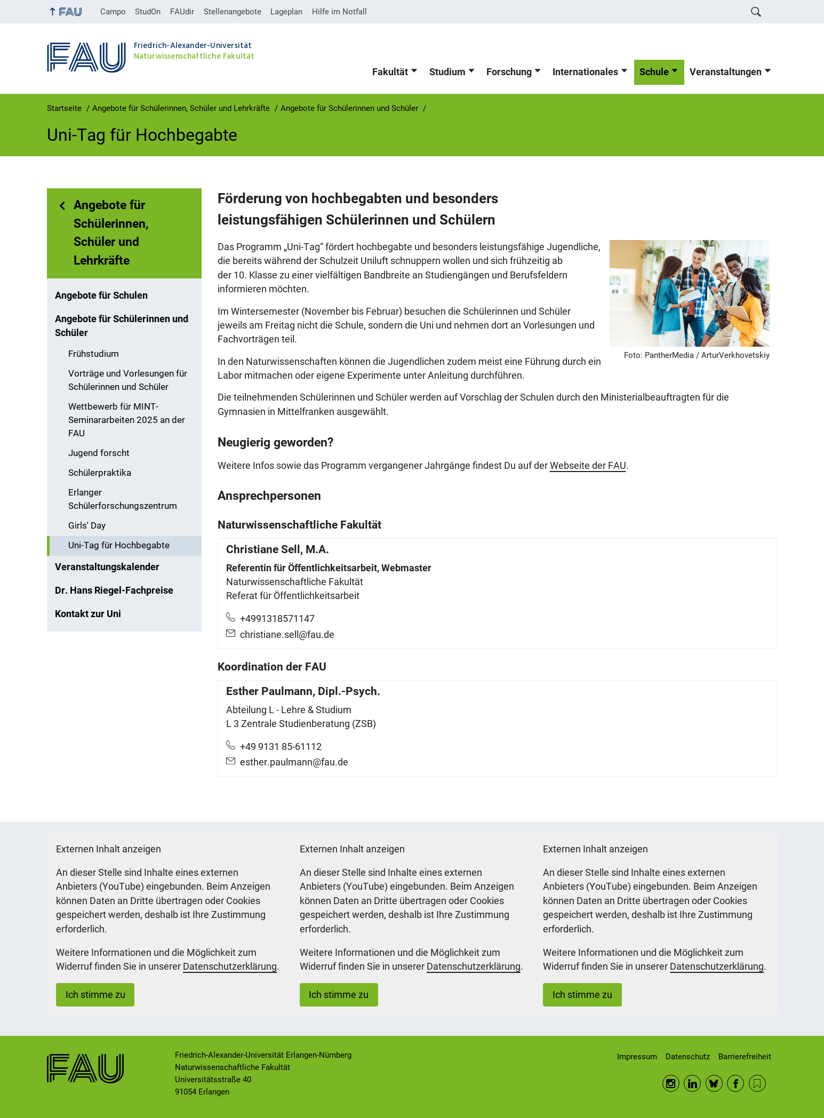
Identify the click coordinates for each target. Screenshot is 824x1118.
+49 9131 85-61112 (281, 746)
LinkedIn (692, 1083)
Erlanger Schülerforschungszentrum (122, 499)
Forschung (509, 72)
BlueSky (714, 1083)
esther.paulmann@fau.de (294, 762)
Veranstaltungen (726, 72)
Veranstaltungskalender (107, 567)
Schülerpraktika (99, 473)
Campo (113, 12)
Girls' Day (87, 526)
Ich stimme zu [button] (95, 994)
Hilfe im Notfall (339, 12)
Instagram (670, 1083)
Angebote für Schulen (101, 295)
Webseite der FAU (588, 465)
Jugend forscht (99, 453)
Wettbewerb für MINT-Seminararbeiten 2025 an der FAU (126, 420)
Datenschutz (688, 1056)
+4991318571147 (277, 618)
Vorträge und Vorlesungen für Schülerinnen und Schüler (127, 380)
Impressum (637, 1056)
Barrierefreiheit (744, 1056)
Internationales (585, 72)
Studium (447, 72)
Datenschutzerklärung (230, 966)
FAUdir (182, 12)
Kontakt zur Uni (88, 614)
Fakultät (390, 72)
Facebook (735, 1083)
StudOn (148, 12)
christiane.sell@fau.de (287, 634)
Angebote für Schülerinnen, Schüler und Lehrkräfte (111, 233)
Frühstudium (93, 354)
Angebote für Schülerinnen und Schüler (121, 326)
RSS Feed (757, 1083)
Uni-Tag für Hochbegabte (119, 545)
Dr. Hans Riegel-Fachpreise (114, 590)
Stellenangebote (232, 12)
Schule (654, 72)
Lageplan (286, 12)
